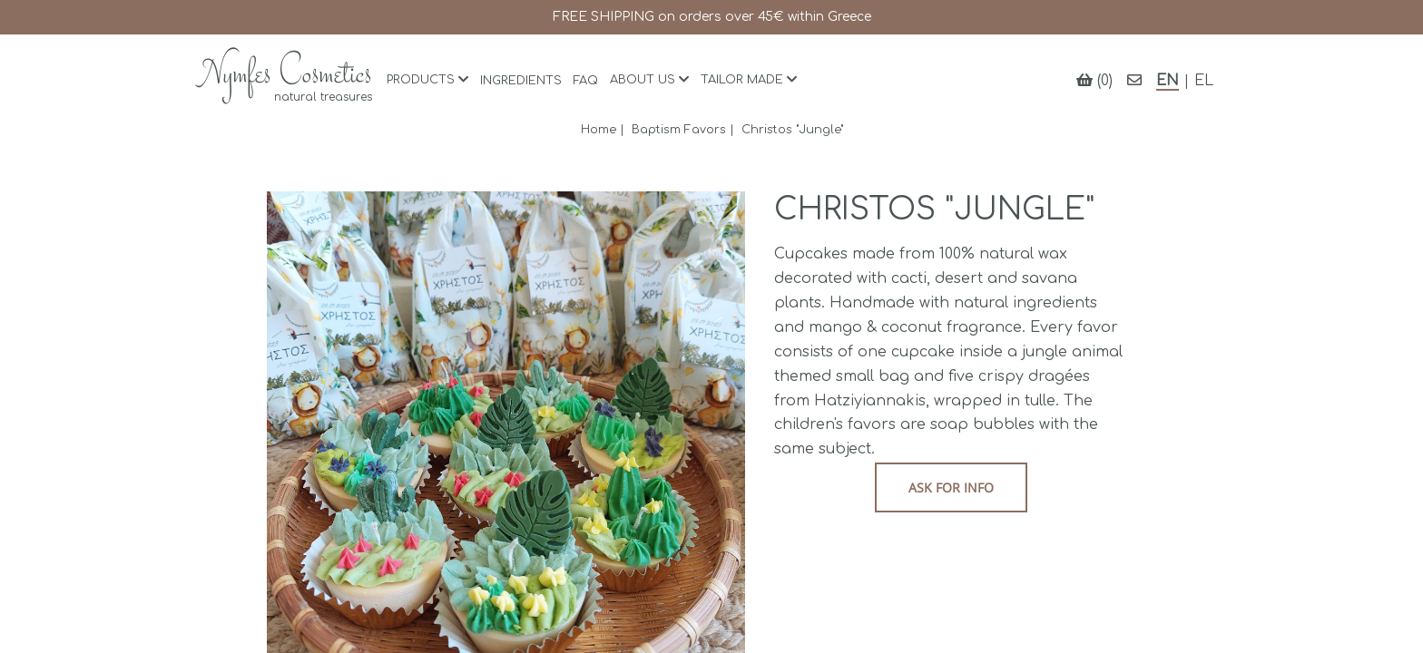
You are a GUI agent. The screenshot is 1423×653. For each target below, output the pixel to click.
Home (598, 129)
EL (1203, 81)
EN (1167, 81)
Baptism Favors (679, 129)
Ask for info (951, 487)
